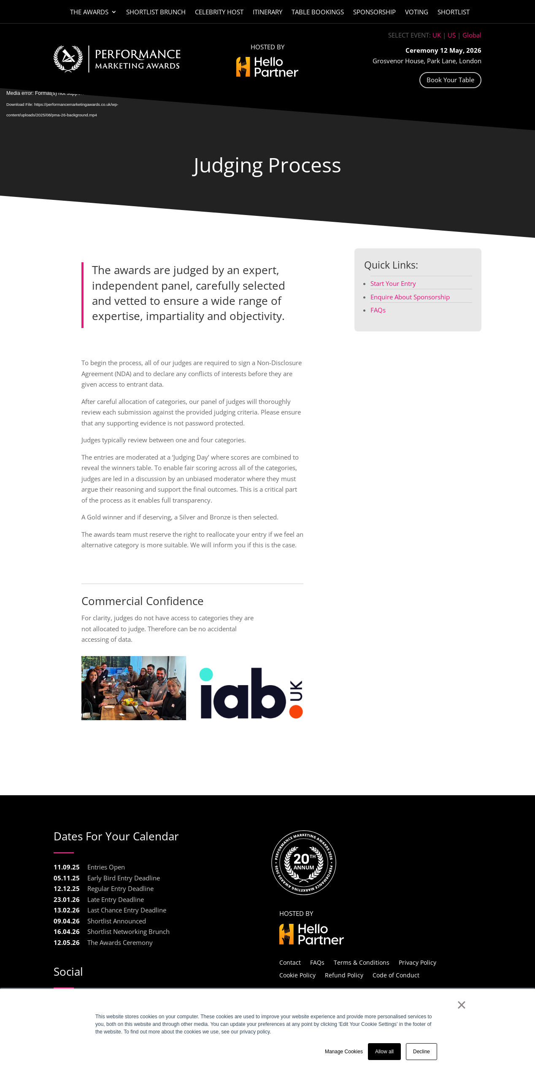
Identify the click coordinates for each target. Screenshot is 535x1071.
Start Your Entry (393, 283)
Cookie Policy (297, 974)
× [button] (461, 1005)
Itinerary (267, 12)
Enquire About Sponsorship (410, 297)
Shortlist (454, 12)
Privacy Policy (417, 962)
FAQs (378, 310)
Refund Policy (344, 974)
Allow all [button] (384, 1052)
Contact (290, 962)
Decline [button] (421, 1052)
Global (471, 35)
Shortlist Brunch (156, 12)
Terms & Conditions (361, 962)
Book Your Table (450, 79)
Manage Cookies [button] (344, 1052)
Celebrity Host (219, 12)
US (452, 35)
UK (436, 35)
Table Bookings (318, 12)
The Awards (89, 12)
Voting (416, 12)
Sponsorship (374, 12)
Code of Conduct (396, 974)
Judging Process (267, 164)
